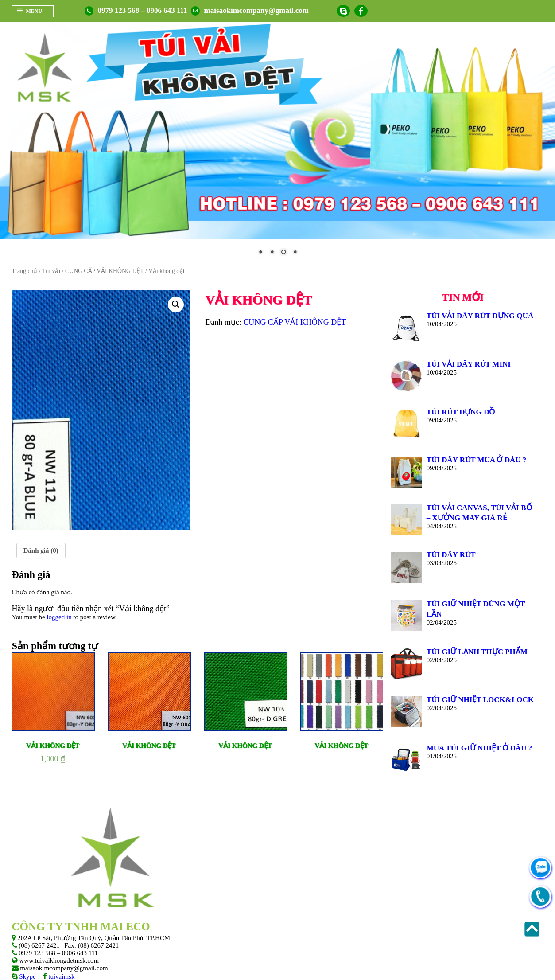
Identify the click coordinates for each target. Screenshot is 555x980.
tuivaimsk (61, 976)
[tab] (41, 550)
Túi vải (51, 271)
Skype (27, 976)
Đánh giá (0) (40, 550)
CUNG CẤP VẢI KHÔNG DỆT (104, 271)
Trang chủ (25, 271)
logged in (59, 616)
